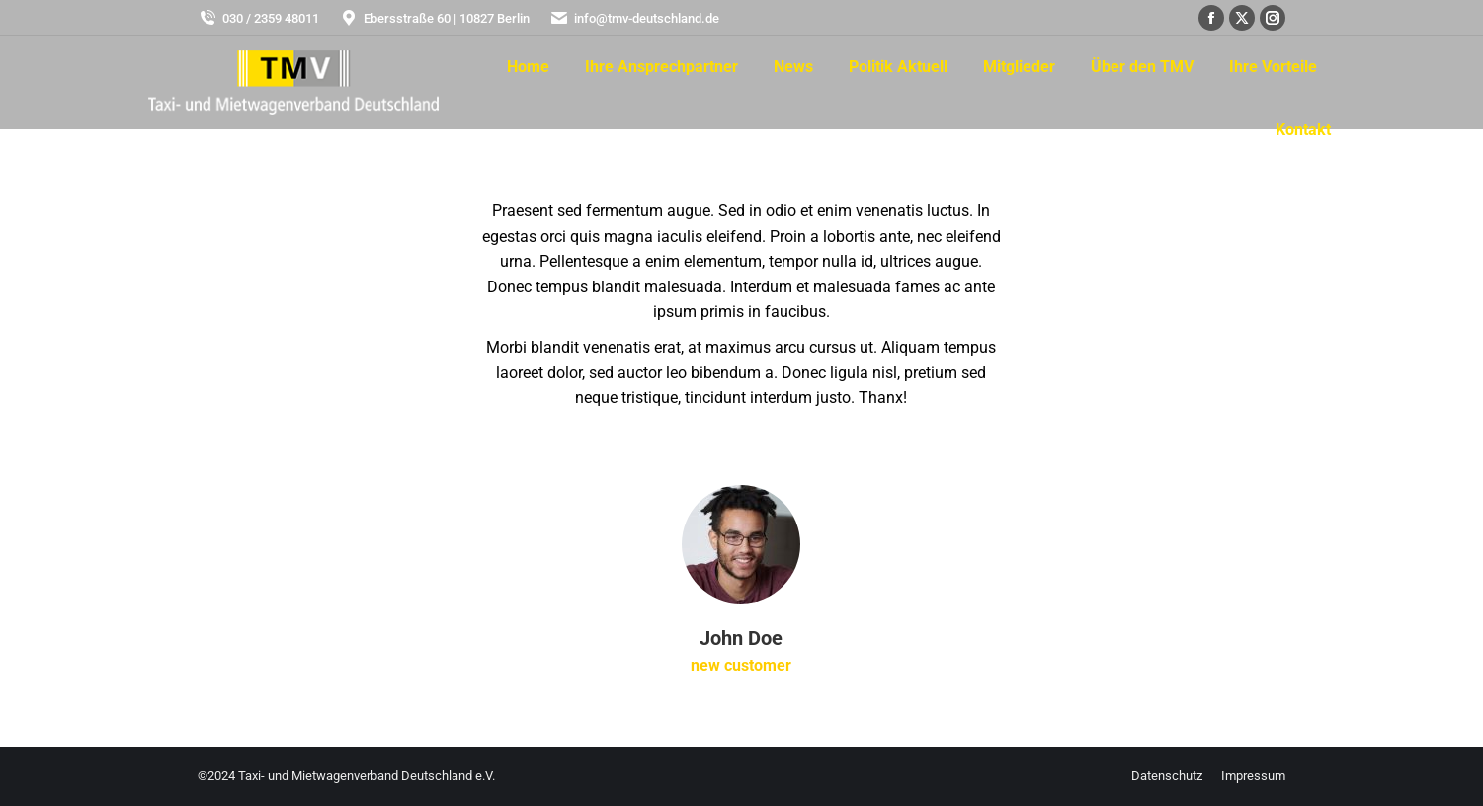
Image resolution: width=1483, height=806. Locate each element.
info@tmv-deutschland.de (634, 18)
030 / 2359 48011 (258, 18)
